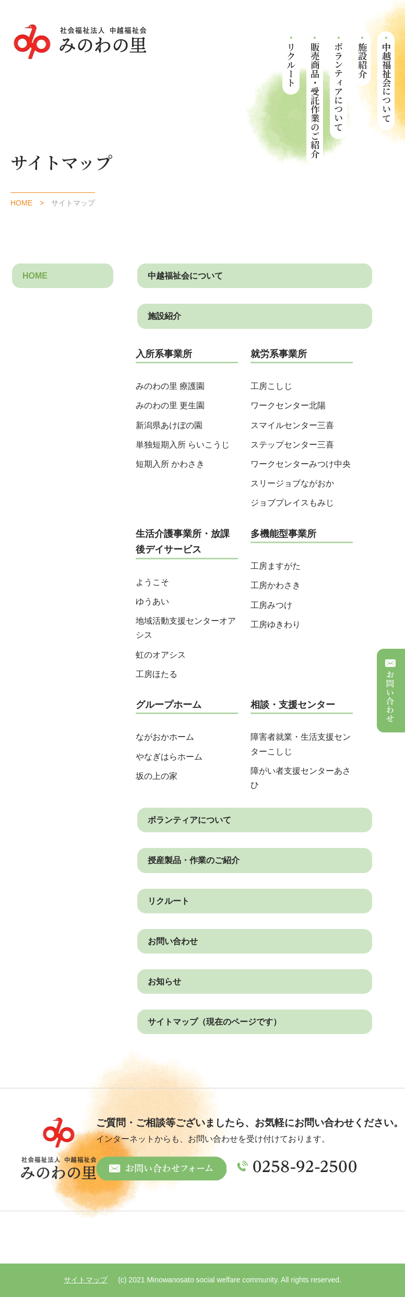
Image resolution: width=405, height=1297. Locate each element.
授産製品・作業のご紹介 (194, 860)
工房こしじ (271, 386)
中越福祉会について (386, 82)
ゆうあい (152, 601)
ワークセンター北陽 (288, 405)
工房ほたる (156, 674)
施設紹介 (362, 60)
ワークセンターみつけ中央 (301, 464)
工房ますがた (276, 565)
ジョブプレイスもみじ (292, 502)
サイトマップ (86, 1280)
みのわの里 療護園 (170, 386)
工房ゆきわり (276, 624)
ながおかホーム (165, 736)
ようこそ (152, 582)
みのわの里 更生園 (170, 405)
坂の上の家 (156, 776)
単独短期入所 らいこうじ (187, 444)
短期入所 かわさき (170, 464)
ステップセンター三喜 (292, 444)
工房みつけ (271, 605)
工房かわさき (276, 585)
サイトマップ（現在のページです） (214, 1021)
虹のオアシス (161, 654)
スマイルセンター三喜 (292, 425)
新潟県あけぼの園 (169, 425)
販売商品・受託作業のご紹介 (314, 100)
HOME (21, 203)
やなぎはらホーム (169, 756)
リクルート (291, 64)
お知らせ (164, 981)
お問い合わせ (173, 941)
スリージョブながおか (292, 483)
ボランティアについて (339, 86)
